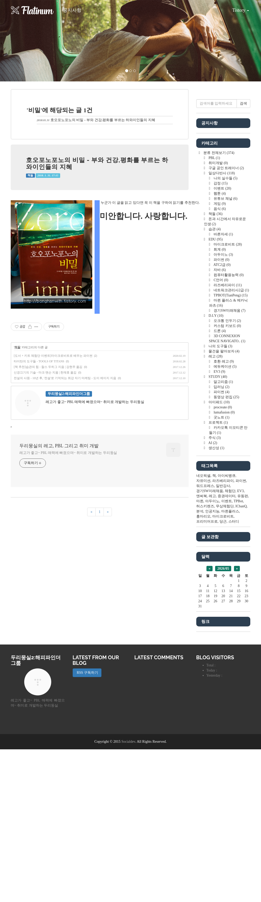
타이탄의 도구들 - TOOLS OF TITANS (39, 361)
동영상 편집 (226, 550)
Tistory (237, 8)
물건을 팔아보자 (224, 504)
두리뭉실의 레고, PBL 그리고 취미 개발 (59, 445)
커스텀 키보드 (227, 478)
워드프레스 (205, 638)
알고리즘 (223, 534)
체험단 (230, 644)
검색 (243, 256)
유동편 (242, 649)
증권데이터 (227, 649)
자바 (219, 422)
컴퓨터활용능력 (228, 427)
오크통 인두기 (227, 473)
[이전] (91, 512)
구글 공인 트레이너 (226, 321)
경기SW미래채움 (229, 463)
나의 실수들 (225, 331)
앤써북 (201, 649)
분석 (199, 664)
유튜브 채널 (225, 351)
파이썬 (221, 412)
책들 (30, 175)
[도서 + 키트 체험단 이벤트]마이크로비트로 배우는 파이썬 (53, 355)
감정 (220, 336)
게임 (219, 356)
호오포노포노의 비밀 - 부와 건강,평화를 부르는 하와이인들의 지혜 (102, 120)
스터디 (233, 674)
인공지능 (212, 664)
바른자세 (223, 387)
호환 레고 (223, 514)
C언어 (220, 433)
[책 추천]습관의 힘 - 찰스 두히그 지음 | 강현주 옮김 (48, 367)
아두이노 (223, 407)
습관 (214, 382)
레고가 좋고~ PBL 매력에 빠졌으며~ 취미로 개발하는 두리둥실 (68, 453)
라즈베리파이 (227, 438)
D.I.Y (216, 468)
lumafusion (224, 565)
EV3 (219, 524)
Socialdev (128, 894)
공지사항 (72, 10)
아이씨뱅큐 (227, 628)
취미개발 (218, 316)
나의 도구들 (220, 499)
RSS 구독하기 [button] (87, 825)
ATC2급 (222, 417)
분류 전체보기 (218, 305)
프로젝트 (218, 575)
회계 (219, 402)
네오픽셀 (203, 628)
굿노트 (221, 570)
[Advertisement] (223, 170)
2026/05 (223, 721)
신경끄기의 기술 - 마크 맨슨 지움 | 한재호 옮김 (45, 372)
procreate (222, 560)
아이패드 (219, 555)
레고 (215, 509)
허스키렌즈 (205, 659)
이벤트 (222, 341)
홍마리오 (203, 669)
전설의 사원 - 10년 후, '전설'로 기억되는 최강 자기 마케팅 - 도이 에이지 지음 (65, 378)
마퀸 (199, 654)
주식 (214, 590)
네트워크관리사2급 (231, 443)
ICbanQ (241, 659)
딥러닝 (221, 539)
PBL (214, 310)
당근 (223, 674)
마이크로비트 (227, 397)
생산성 (216, 601)
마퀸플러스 (230, 664)
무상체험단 (225, 659)
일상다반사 (221, 326)
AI (212, 595)
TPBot (238, 654)
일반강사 (223, 638)
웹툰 (219, 346)
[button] (19, 40)
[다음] (107, 512)
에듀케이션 (225, 519)
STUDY (217, 529)
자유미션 (203, 633)
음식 (219, 361)
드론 (219, 483)
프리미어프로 (207, 674)
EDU (215, 392)
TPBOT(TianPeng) (230, 448)
